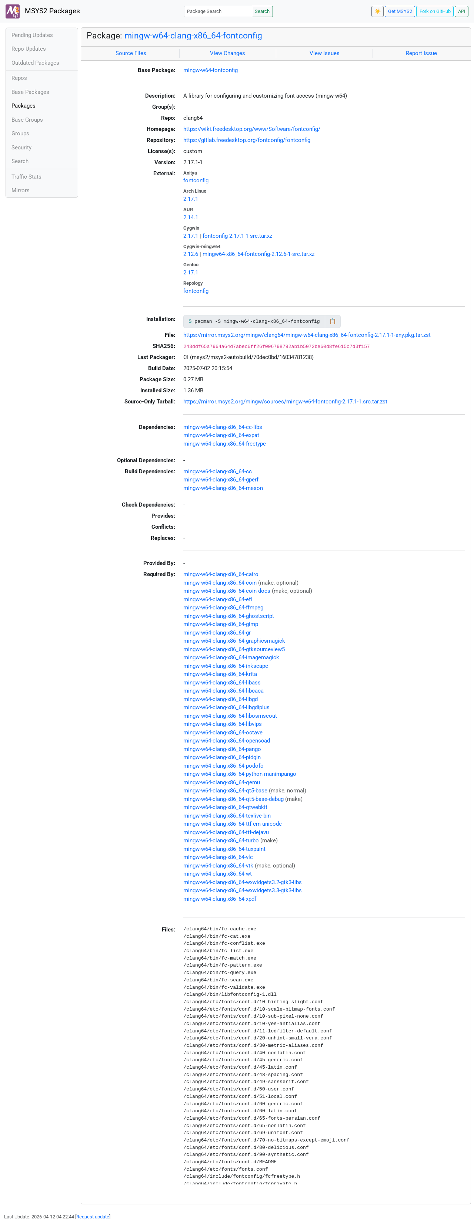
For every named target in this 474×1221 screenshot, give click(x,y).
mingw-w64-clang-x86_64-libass (222, 682)
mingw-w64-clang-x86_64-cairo (220, 574)
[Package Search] (218, 11)
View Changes (227, 53)
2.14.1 (190, 217)
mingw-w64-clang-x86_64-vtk (218, 865)
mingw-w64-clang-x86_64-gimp (220, 624)
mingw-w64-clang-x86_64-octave (223, 732)
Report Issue (421, 53)
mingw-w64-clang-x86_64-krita (220, 674)
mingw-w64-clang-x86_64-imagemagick (231, 657)
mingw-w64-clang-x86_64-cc (217, 471)
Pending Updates (32, 35)
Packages (23, 105)
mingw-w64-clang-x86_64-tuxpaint (224, 849)
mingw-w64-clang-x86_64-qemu (221, 782)
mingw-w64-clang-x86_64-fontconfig (193, 35)
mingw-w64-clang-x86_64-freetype (224, 443)
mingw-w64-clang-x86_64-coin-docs (226, 591)
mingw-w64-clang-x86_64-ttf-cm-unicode (232, 824)
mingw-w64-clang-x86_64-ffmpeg (223, 607)
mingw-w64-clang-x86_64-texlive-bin (227, 815)
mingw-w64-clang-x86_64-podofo (223, 765)
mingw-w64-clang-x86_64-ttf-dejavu (226, 832)
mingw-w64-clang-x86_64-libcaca (223, 690)
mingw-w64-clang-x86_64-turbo (221, 840)
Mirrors (20, 190)
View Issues (325, 53)
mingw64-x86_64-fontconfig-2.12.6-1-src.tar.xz (258, 254)
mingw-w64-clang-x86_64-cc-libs (222, 427)
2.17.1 (190, 199)
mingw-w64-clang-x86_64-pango (222, 749)
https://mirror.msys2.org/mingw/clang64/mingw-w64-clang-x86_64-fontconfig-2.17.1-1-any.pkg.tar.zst (307, 335)
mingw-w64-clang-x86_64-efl (217, 599)
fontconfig (195, 180)
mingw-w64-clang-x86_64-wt (217, 873)
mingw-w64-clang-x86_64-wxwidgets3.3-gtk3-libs (242, 890)
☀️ (378, 11)
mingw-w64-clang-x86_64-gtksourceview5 (234, 649)
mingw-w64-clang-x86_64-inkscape (225, 666)
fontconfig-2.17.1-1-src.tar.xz (237, 236)
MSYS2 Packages (43, 11)
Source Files (131, 53)
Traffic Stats (26, 176)
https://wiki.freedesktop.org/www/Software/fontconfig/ (251, 129)
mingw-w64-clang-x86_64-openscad (226, 740)
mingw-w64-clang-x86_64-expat (221, 435)
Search (262, 11)
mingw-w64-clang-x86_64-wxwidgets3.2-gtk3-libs (242, 882)
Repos (19, 78)
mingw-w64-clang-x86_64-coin (220, 582)
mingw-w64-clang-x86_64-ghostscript (228, 616)
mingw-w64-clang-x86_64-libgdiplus (226, 707)
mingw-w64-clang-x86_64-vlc (218, 857)
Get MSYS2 (400, 11)
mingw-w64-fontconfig (210, 70)
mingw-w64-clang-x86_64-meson (223, 488)
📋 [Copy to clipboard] (332, 321)
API (461, 11)
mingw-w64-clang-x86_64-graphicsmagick (234, 640)
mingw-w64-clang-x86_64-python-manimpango (239, 774)
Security (21, 147)
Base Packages (30, 92)
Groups (20, 133)
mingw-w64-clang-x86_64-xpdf (219, 899)
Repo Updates (28, 48)
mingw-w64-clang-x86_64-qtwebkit (225, 807)
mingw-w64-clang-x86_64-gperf (220, 479)
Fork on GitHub (435, 11)
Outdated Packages (35, 63)
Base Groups (27, 119)
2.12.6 (190, 254)
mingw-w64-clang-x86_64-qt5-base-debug (233, 799)
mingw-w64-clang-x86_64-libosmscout (230, 716)
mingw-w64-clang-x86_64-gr (217, 632)
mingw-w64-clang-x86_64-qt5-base (225, 790)
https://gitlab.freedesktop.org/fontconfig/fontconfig (246, 140)
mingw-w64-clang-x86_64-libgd (220, 699)
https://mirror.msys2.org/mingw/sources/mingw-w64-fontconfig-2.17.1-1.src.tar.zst (285, 401)
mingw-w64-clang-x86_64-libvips (222, 724)
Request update (92, 1217)
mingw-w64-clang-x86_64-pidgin (222, 757)
